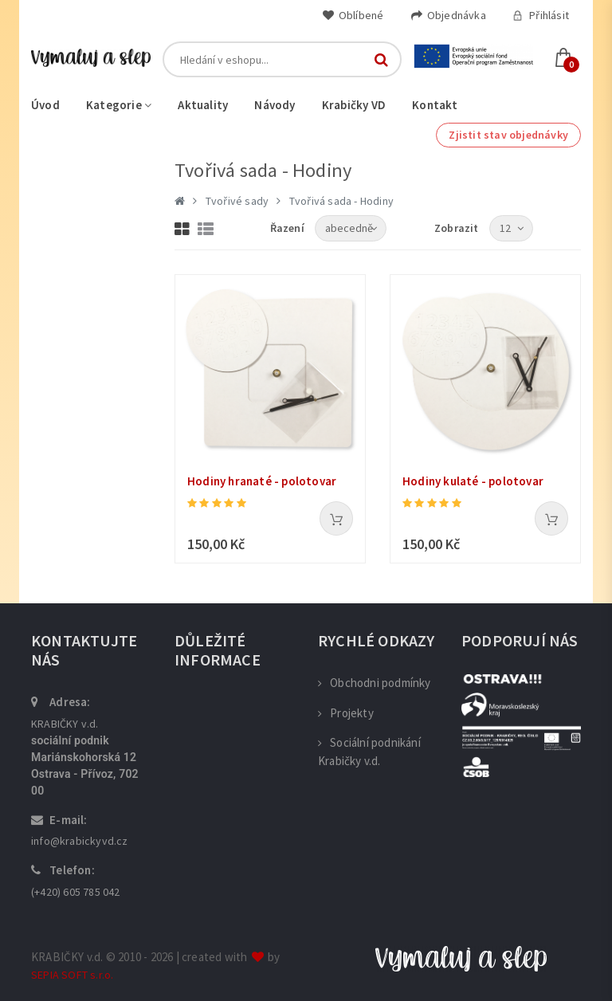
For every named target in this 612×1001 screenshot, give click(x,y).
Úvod (45, 104)
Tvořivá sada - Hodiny (341, 201)
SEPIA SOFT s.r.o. (72, 975)
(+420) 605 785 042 (75, 892)
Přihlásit (540, 15)
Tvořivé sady (237, 201)
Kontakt (434, 104)
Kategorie (118, 104)
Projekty (346, 712)
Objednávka (448, 15)
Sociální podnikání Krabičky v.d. (369, 751)
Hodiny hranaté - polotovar (261, 481)
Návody (274, 104)
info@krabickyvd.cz (79, 841)
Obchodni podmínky (374, 682)
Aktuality (203, 104)
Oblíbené (353, 15)
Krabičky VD (354, 104)
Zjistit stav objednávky (508, 135)
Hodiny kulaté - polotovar (472, 481)
